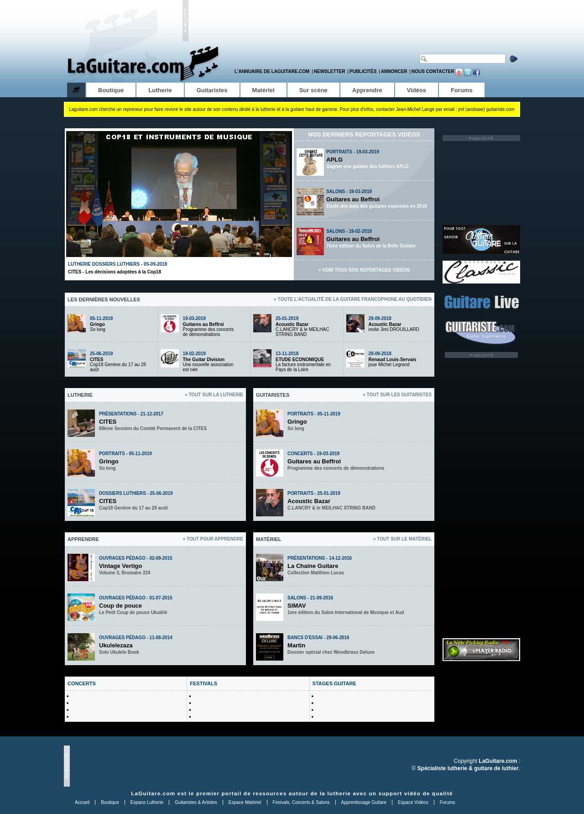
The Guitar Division (204, 359)
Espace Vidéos (413, 802)
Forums (447, 802)
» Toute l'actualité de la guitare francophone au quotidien (353, 299)
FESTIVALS (203, 683)
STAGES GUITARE (334, 683)
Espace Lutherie (146, 802)
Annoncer (394, 71)
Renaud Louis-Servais (393, 359)
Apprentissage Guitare (364, 802)
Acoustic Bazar (292, 324)
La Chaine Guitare (312, 565)
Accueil (82, 802)
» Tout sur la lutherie (214, 394)
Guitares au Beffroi (353, 199)
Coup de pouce (120, 605)
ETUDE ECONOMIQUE (300, 359)
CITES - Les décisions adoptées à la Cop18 (114, 271)
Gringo (97, 324)
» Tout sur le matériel (402, 538)
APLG (334, 159)
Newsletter (329, 71)
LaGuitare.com (153, 793)
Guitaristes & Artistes (196, 802)
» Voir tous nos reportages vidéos (364, 270)
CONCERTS (82, 683)
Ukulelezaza (116, 645)
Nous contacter (433, 71)
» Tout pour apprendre (213, 538)
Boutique (110, 802)
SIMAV (296, 605)
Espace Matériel (245, 802)
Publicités (362, 71)
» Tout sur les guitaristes (397, 394)
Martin (296, 645)
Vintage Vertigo (120, 565)
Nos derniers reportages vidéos (364, 134)
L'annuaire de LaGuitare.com (272, 71)
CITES (96, 359)
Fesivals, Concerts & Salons (301, 802)
